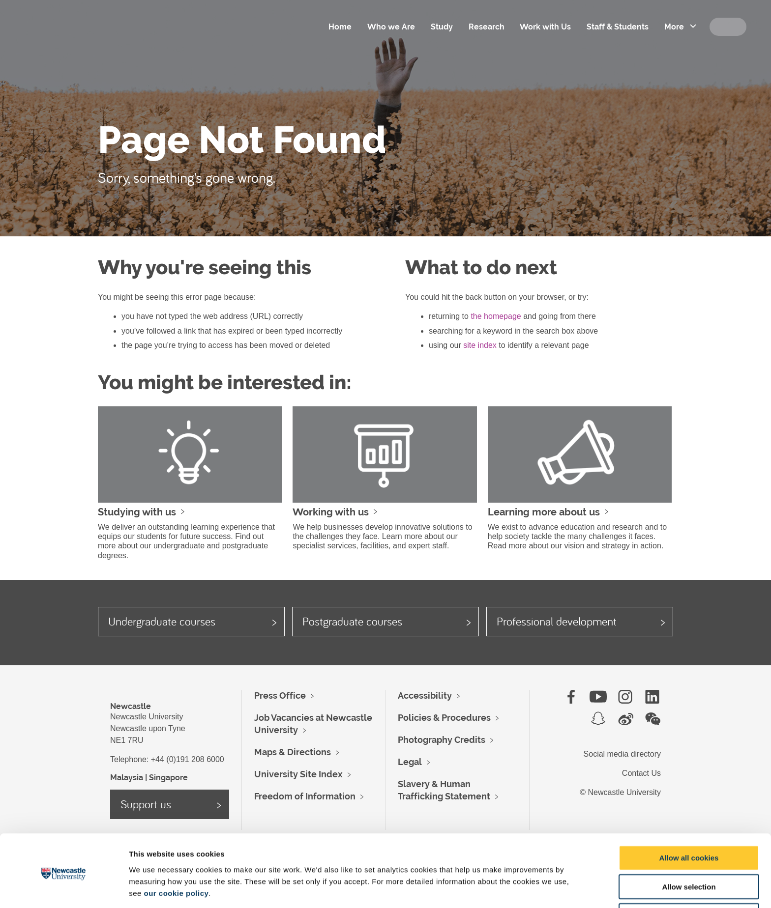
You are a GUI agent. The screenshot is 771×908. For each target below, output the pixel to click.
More (673, 26)
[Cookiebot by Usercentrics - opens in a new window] (64, 888)
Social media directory (622, 754)
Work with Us (544, 26)
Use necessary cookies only (689, 880)
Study (441, 26)
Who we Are (390, 26)
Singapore (168, 777)
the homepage (496, 316)
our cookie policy (176, 856)
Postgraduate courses (352, 621)
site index (480, 345)
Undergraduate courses (161, 621)
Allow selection (688, 851)
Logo (83, 39)
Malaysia (126, 777)
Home (339, 26)
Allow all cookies (689, 822)
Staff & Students (617, 26)
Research (486, 26)
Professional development (557, 621)
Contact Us (641, 773)
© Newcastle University (620, 792)
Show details (516, 888)
